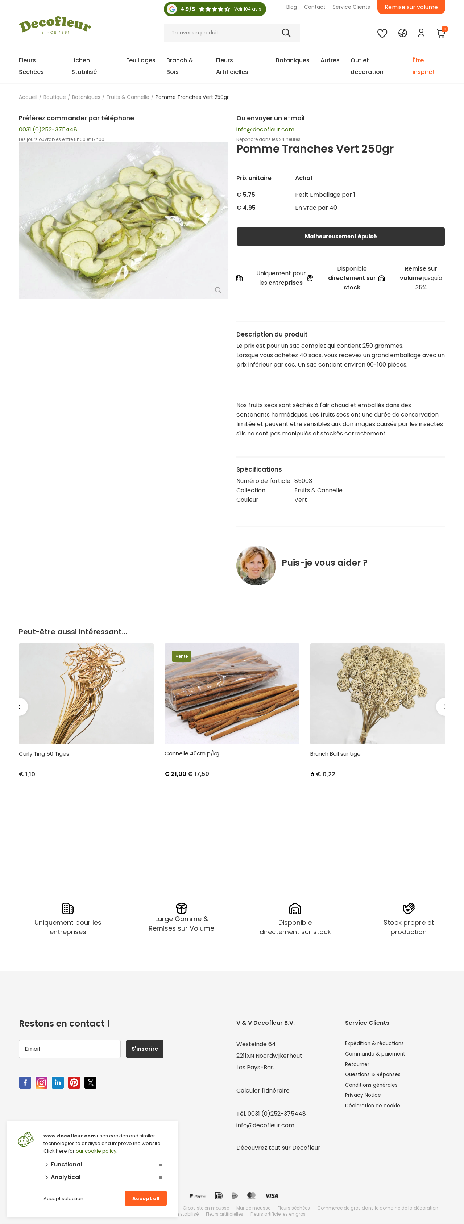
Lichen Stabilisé (84, 66)
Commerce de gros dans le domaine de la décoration (377, 1207)
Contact (315, 7)
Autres (330, 60)
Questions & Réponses (377, 1078)
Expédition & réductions (378, 1043)
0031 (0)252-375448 (48, 129)
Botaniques (293, 60)
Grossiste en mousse (206, 1207)
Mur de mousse (253, 1207)
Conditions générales (375, 1090)
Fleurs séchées (294, 1207)
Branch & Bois (179, 66)
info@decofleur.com (265, 129)
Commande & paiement (379, 1055)
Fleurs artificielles (224, 1213)
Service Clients (351, 7)
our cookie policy (96, 1151)
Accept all (146, 1198)
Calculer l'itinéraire (263, 1090)
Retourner (359, 1066)
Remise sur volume (411, 7)
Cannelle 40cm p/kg (192, 753)
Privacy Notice (365, 1101)
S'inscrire (148, 1048)
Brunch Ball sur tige (335, 753)
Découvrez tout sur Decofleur (278, 1147)
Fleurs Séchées (31, 66)
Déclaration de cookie (376, 1113)
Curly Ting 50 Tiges (44, 753)
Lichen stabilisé (182, 1213)
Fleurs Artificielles (232, 66)
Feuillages (141, 60)
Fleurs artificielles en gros (278, 1213)
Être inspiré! (423, 66)
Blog (291, 7)
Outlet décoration (367, 66)
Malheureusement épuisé (341, 236)
